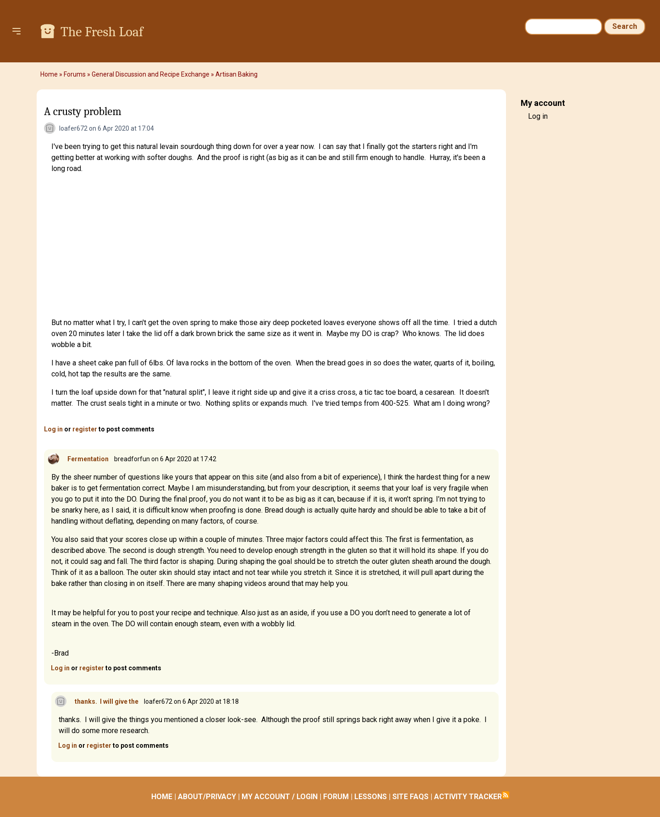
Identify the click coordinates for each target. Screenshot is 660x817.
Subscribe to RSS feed (505, 795)
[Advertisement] (275, 246)
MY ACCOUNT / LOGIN (280, 796)
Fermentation (88, 459)
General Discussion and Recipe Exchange (150, 74)
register (84, 429)
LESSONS (370, 796)
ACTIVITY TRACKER (468, 796)
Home (49, 74)
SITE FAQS (410, 796)
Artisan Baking (236, 74)
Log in (53, 429)
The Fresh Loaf (101, 32)
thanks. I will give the (106, 701)
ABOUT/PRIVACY (207, 796)
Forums (75, 74)
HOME (161, 796)
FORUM (336, 796)
